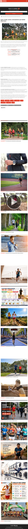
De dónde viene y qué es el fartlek (10, 171)
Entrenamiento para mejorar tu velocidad (10, 191)
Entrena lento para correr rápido (10, 232)
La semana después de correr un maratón (10, 346)
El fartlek (5, 211)
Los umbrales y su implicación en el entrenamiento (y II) (12, 283)
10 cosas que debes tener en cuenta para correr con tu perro (13, 326)
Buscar (14, 13)
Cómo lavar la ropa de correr (7, 480)
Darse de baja (21, 528)
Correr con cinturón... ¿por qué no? (8, 440)
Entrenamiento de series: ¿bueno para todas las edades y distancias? (14, 253)
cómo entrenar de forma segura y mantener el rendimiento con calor (12, 500)
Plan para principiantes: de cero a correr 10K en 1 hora (12, 306)
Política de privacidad (8, 528)
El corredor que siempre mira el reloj (8, 460)
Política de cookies (13, 528)
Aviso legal (17, 528)
